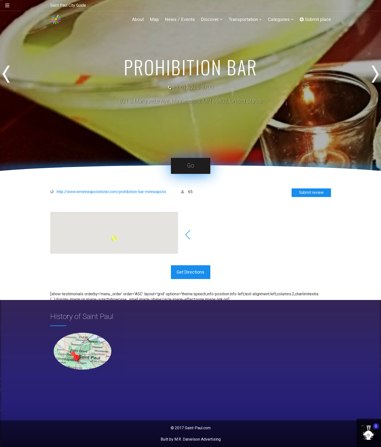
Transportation (245, 19)
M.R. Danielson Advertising (197, 439)
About (138, 19)
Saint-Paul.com (198, 428)
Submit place (315, 19)
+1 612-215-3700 (193, 87)
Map (154, 19)
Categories (281, 19)
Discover (212, 19)
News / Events (180, 19)
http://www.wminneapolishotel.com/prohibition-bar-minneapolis (111, 191)
